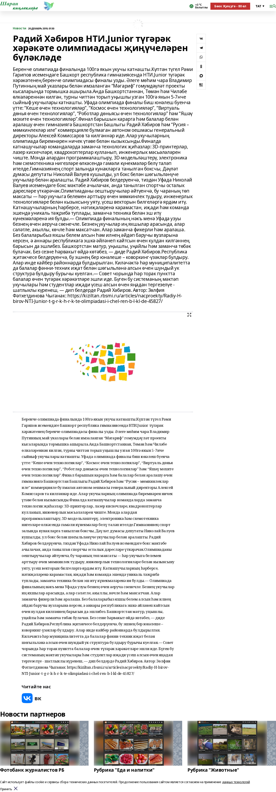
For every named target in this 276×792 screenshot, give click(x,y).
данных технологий (236, 782)
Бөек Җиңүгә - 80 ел (230, 6)
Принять (6, 789)
